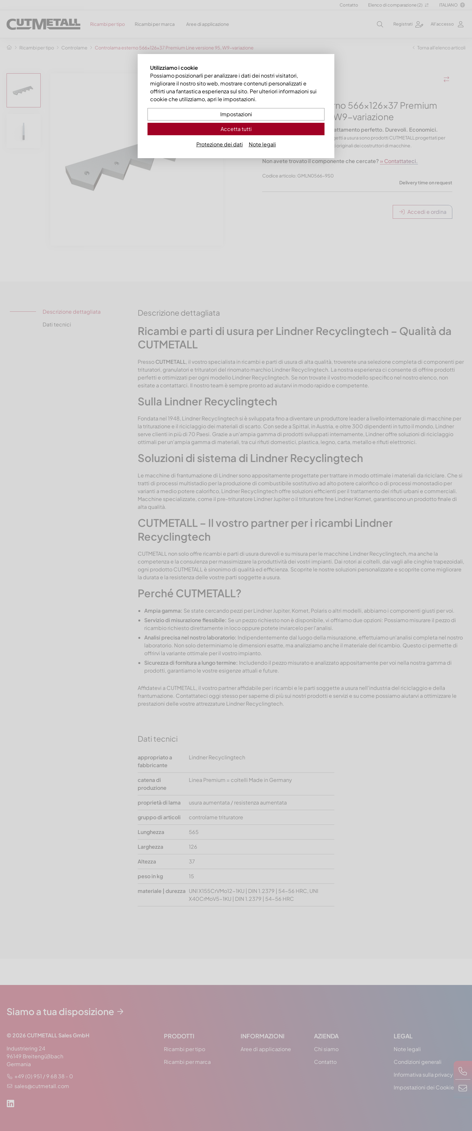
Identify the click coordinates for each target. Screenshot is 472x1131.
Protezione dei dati (219, 144)
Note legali (262, 144)
